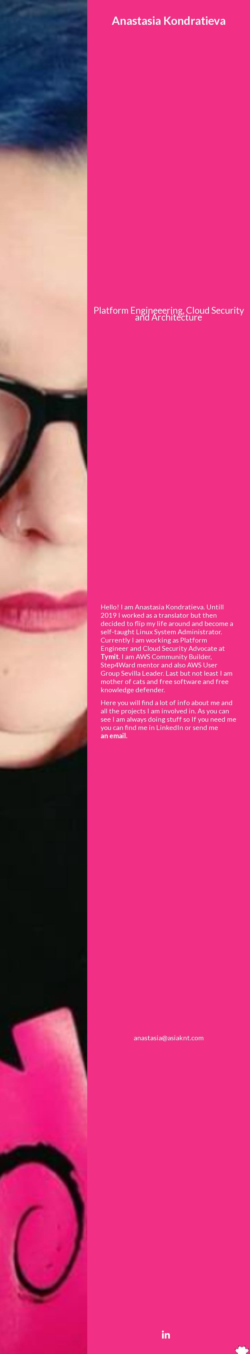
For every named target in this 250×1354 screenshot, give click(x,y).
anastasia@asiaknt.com (169, 1037)
